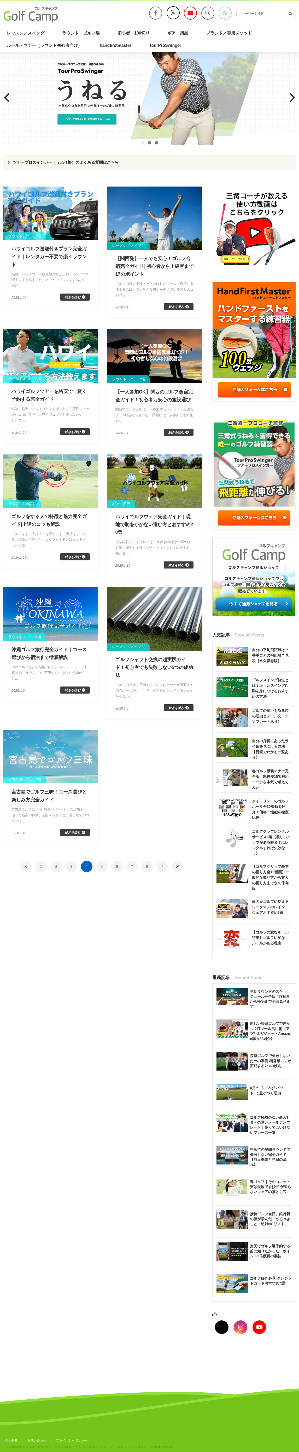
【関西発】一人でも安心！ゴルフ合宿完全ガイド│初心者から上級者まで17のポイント (154, 266)
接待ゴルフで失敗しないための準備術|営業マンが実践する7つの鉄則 (270, 1061)
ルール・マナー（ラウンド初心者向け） (44, 45)
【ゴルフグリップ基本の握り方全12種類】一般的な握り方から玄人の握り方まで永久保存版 (270, 877)
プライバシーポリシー (72, 1440)
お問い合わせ (37, 1440)
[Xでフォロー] (221, 1327)
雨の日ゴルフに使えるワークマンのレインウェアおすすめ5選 (270, 907)
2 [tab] (149, 143)
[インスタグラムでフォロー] (240, 1327)
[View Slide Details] (149, 98)
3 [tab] (157, 143)
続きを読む (72, 297)
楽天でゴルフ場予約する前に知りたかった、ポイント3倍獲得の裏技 (270, 1251)
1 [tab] (142, 143)
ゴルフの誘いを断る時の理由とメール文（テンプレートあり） (270, 716)
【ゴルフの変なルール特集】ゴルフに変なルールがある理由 (270, 937)
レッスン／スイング (25, 33)
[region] (149, 98)
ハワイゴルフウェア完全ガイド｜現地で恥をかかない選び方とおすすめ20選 (154, 524)
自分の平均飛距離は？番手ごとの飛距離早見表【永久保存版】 (270, 655)
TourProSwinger (165, 45)
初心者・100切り (134, 33)
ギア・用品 (177, 33)
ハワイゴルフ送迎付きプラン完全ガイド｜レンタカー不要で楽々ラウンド (49, 256)
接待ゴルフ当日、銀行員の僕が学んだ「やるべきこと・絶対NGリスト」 (270, 1219)
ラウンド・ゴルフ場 (81, 33)
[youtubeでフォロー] (259, 1327)
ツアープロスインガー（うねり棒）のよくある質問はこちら (69, 162)
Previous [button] (6, 97)
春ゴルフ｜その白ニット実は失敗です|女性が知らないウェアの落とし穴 (270, 1187)
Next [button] (292, 97)
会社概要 (11, 1440)
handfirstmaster (115, 45)
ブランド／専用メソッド (229, 33)
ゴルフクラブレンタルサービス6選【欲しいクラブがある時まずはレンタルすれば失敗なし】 (271, 842)
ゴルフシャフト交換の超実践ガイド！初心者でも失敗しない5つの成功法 (154, 667)
